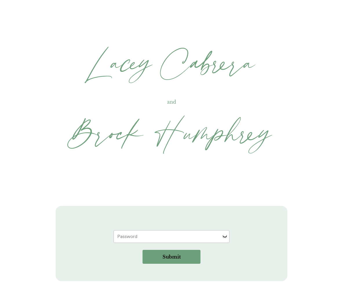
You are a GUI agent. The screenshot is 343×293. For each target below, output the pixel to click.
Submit (172, 257)
